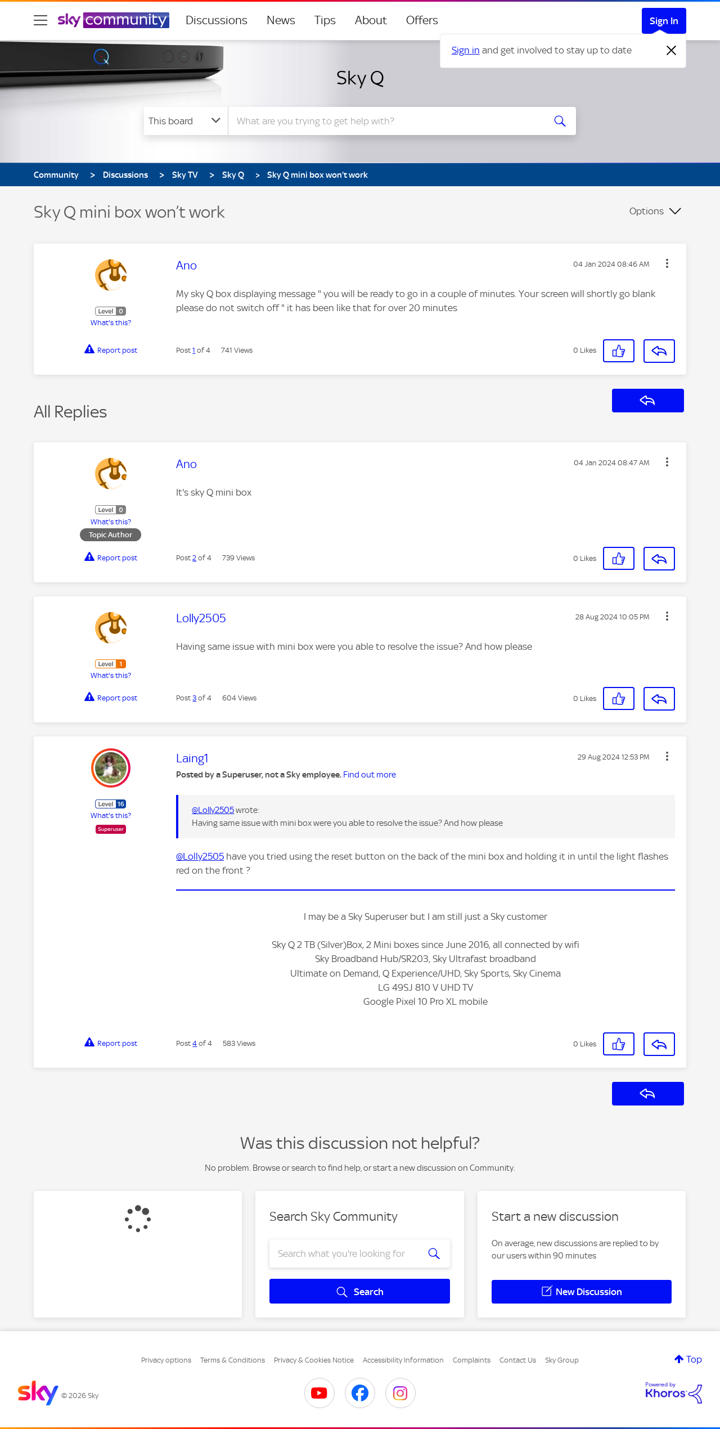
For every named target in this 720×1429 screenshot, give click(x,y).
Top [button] (694, 1359)
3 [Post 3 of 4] (194, 698)
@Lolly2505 (213, 810)
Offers (422, 20)
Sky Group (562, 1360)
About (371, 20)
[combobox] (384, 121)
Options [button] (646, 211)
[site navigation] (40, 20)
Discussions (217, 20)
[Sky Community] (113, 20)
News (281, 20)
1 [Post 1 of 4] (193, 350)
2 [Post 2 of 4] (194, 558)
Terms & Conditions (232, 1360)
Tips (325, 20)
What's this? (111, 322)
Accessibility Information (403, 1360)
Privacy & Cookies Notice (314, 1360)
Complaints (471, 1360)
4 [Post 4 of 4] (194, 1043)
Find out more (369, 775)
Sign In (664, 20)
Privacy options (166, 1360)
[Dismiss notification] (672, 51)
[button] (667, 263)
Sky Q (360, 77)
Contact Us (518, 1360)
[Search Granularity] (186, 121)
